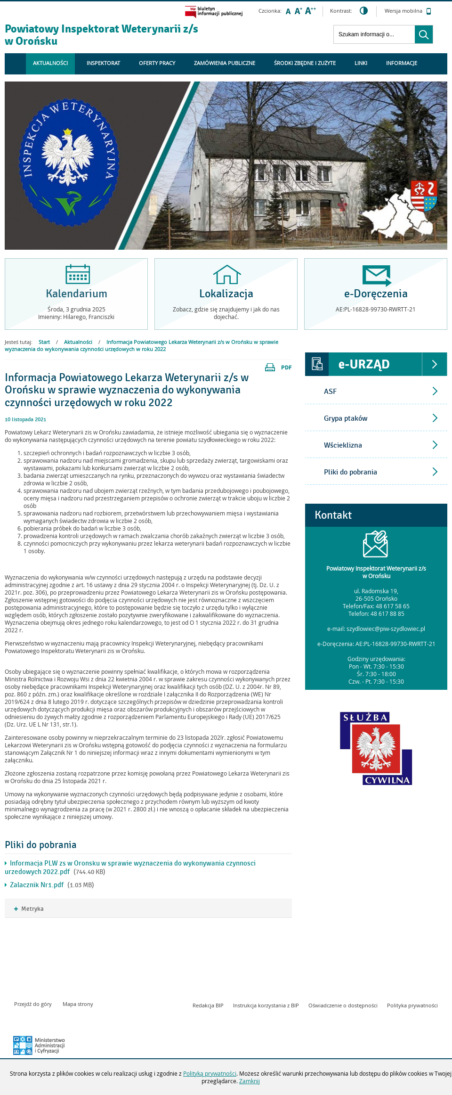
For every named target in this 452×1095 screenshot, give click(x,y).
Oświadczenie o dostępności (343, 1005)
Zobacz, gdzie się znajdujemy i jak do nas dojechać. (226, 312)
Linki (361, 62)
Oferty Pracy (157, 62)
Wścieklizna (343, 445)
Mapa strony (78, 1003)
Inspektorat (103, 62)
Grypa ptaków (346, 418)
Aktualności (50, 62)
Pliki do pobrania (350, 472)
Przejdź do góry (33, 1003)
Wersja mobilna (408, 11)
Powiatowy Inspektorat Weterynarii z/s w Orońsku (101, 35)
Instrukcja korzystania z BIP (266, 1005)
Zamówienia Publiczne (224, 62)
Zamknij (249, 1081)
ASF (330, 391)
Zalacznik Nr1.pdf (37, 885)
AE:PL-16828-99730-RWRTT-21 (395, 643)
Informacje (401, 62)
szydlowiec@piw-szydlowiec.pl (386, 628)
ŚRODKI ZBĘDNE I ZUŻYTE (305, 62)
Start (44, 341)
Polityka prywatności (412, 1005)
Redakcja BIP (208, 1005)
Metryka (29, 909)
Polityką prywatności (209, 1073)
